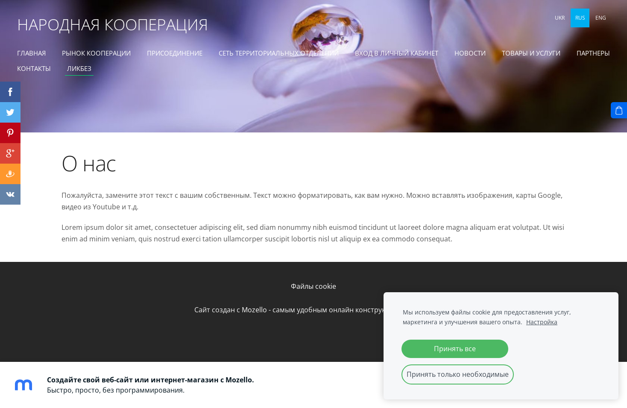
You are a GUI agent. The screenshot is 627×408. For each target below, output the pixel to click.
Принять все (455, 348)
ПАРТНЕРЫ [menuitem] (593, 53)
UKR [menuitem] (560, 17)
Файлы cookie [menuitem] (313, 286)
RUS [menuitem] (580, 17)
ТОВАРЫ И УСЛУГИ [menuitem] (531, 53)
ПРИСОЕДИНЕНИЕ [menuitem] (174, 53)
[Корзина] (619, 110)
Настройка (541, 322)
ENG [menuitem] (600, 17)
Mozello (254, 309)
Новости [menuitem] (470, 53)
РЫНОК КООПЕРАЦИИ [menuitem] (96, 53)
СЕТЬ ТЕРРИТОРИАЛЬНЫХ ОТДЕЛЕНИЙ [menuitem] (279, 53)
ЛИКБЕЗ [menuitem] (79, 68)
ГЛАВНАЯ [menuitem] (31, 53)
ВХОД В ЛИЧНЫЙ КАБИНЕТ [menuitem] (396, 53)
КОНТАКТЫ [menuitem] (34, 68)
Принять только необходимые (458, 374)
